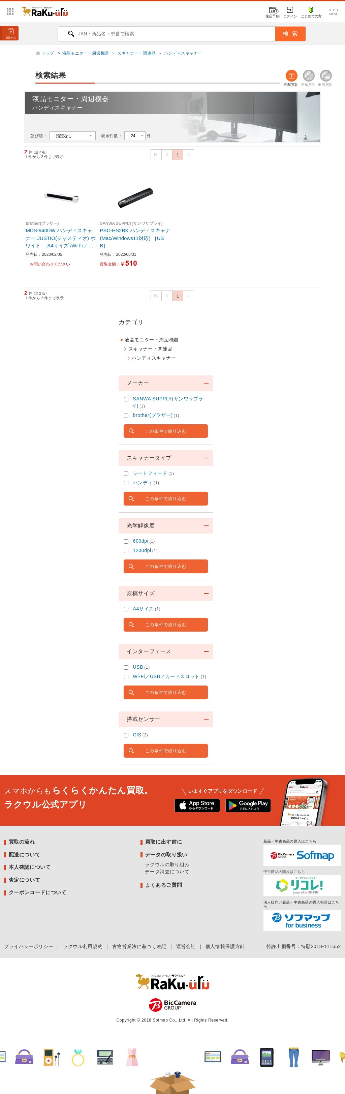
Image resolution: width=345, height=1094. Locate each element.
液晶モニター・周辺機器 (85, 53)
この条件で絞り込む (166, 431)
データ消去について (167, 871)
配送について (24, 854)
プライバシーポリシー (28, 946)
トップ (48, 53)
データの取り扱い (166, 854)
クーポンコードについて (38, 892)
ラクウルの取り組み (167, 864)
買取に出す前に (163, 842)
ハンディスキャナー (183, 53)
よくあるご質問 (163, 885)
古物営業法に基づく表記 (139, 946)
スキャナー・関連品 (136, 53)
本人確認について (30, 867)
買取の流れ (22, 842)
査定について (24, 880)
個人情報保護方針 (225, 946)
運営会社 (186, 946)
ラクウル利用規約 (82, 946)
